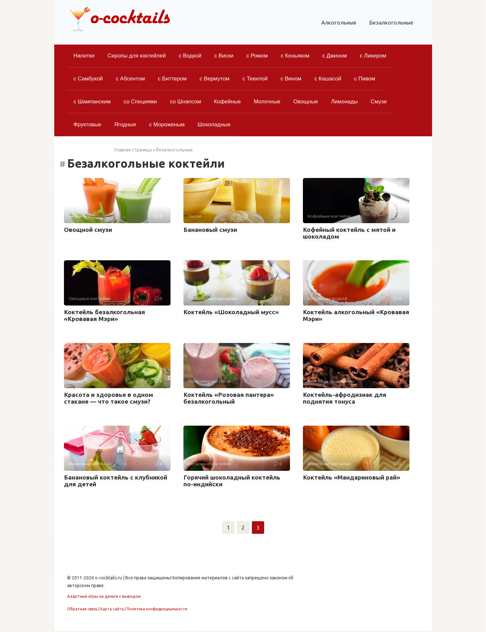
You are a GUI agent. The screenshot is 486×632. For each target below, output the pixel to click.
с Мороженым (167, 124)
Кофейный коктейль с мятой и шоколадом (349, 233)
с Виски (224, 56)
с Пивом (364, 79)
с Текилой (255, 79)
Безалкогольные (391, 22)
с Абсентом (130, 79)
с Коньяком (295, 56)
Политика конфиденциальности (157, 610)
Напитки (84, 56)
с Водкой (190, 56)
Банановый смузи (210, 229)
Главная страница (133, 149)
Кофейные (227, 101)
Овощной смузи (88, 229)
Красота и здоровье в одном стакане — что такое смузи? (108, 398)
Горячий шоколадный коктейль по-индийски (231, 481)
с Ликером (373, 56)
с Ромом (257, 56)
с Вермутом (215, 79)
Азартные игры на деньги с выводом (104, 597)
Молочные (267, 101)
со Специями (140, 101)
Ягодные (125, 124)
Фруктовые (87, 124)
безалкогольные (174, 149)
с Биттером (172, 79)
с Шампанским (92, 101)
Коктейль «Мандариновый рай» (351, 477)
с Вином (291, 79)
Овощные (305, 101)
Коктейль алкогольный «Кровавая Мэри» (356, 315)
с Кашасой (327, 79)
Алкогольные (339, 22)
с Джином (334, 56)
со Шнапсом (185, 101)
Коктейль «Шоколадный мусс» (231, 312)
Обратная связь (82, 610)
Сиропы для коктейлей (137, 56)
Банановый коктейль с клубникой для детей (115, 481)
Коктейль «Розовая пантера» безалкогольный (228, 398)
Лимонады (344, 101)
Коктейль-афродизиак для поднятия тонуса (344, 398)
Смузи (379, 101)
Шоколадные (214, 124)
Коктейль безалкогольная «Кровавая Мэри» (104, 315)
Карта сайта (112, 610)
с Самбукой (88, 79)
